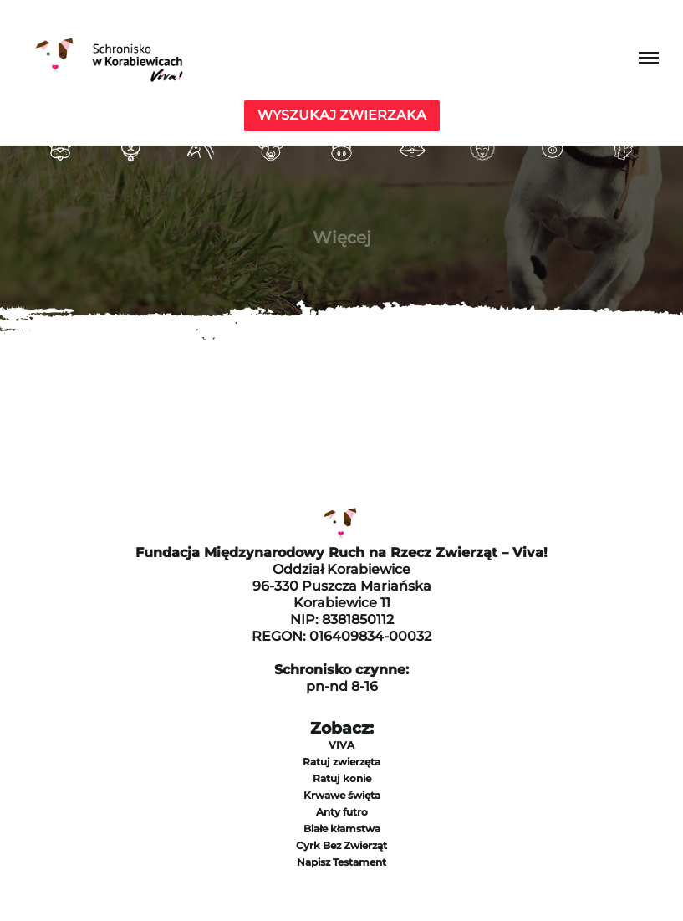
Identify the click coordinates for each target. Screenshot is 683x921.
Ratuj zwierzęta (341, 761)
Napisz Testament (341, 862)
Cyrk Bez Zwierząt (341, 845)
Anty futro (342, 812)
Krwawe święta (341, 795)
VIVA (341, 745)
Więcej (342, 238)
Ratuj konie (342, 778)
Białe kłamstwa (341, 828)
